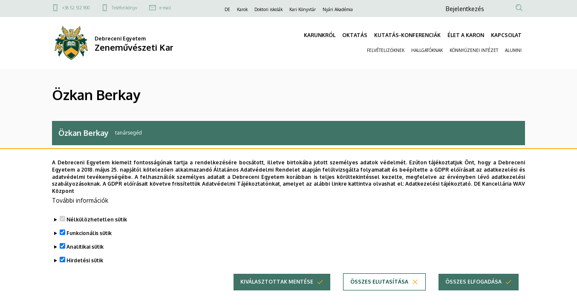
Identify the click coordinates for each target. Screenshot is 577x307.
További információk (80, 205)
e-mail (165, 7)
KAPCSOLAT (506, 35)
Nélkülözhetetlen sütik (96, 224)
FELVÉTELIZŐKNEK (385, 50)
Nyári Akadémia (338, 9)
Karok (242, 9)
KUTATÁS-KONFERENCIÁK (407, 35)
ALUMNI (513, 50)
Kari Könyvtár (302, 9)
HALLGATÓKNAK (427, 50)
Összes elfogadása (473, 286)
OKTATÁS (354, 35)
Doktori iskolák (268, 9)
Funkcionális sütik (89, 238)
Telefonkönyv (124, 7)
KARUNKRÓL (319, 35)
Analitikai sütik (85, 251)
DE (227, 9)
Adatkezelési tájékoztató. (438, 188)
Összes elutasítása (379, 286)
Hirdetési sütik (84, 265)
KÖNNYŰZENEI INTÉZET (474, 50)
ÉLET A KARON (465, 35)
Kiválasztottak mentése (276, 286)
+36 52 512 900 (75, 7)
